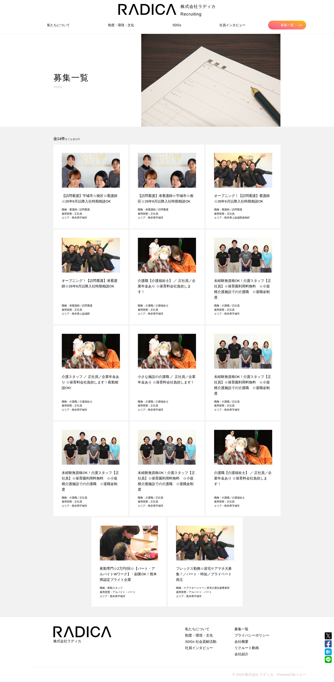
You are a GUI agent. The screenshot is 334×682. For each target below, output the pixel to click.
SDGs (177, 25)
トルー (301, 674)
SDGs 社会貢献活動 (200, 641)
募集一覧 (291, 25)
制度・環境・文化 (121, 25)
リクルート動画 (246, 648)
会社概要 (241, 641)
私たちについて (58, 25)
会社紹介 (241, 654)
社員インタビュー (232, 25)
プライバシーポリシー (251, 635)
